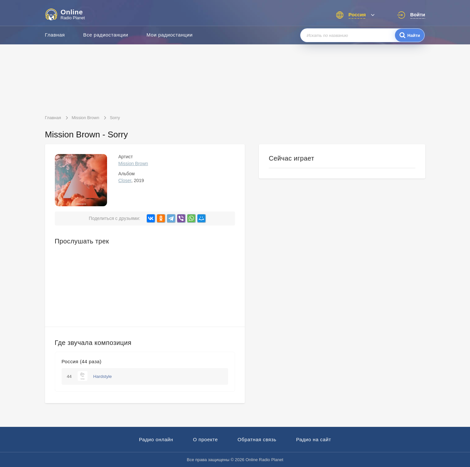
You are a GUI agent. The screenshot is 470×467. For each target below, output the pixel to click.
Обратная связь (257, 439)
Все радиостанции (105, 35)
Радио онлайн (156, 439)
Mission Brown (133, 163)
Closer (125, 180)
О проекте (205, 439)
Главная (55, 35)
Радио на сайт (313, 439)
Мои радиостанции (170, 35)
